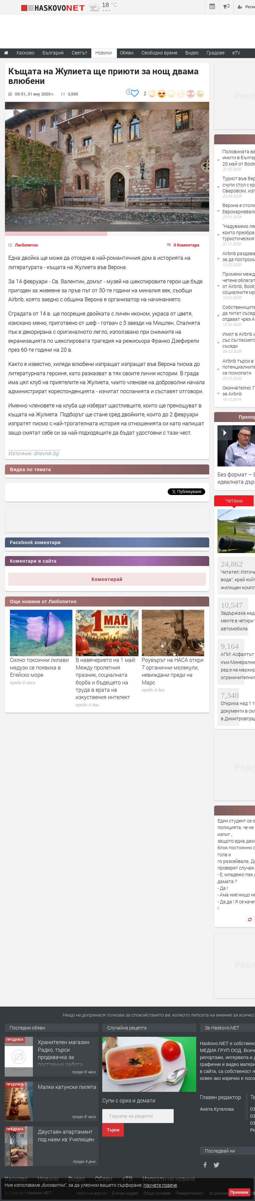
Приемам (239, 1192)
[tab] (234, 503)
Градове (215, 52)
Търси (113, 1130)
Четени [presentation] (234, 500)
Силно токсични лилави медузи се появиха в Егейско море (39, 667)
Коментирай (107, 579)
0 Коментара (186, 245)
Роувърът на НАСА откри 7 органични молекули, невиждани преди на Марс (173, 670)
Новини (103, 52)
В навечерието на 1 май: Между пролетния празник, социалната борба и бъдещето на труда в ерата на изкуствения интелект (106, 678)
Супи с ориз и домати (128, 1100)
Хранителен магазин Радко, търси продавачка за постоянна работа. (63, 1053)
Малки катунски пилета (67, 1086)
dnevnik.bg (46, 453)
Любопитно (26, 245)
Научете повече (160, 1185)
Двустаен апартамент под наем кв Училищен (66, 1135)
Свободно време (159, 52)
